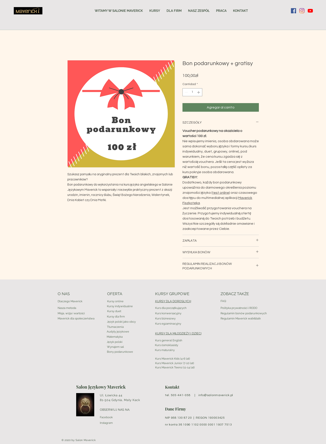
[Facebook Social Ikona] (293, 10)
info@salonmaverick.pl (215, 395)
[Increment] (199, 92)
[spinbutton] (192, 92)
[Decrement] (185, 92)
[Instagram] (301, 10)
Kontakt (172, 387)
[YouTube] (310, 10)
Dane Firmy (175, 409)
